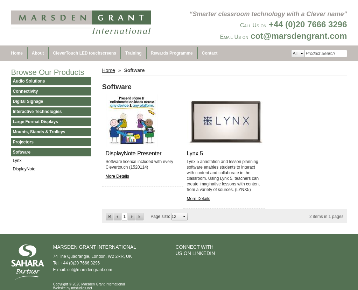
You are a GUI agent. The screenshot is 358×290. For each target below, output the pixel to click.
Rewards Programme (172, 53)
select (184, 216)
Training (133, 53)
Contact (210, 53)
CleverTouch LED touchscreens (85, 53)
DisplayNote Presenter (134, 153)
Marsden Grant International (81, 22)
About (38, 53)
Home (17, 53)
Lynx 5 (195, 153)
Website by (72, 288)
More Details (117, 176)
